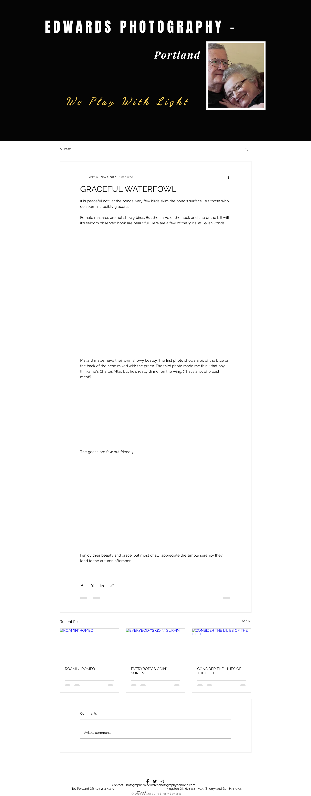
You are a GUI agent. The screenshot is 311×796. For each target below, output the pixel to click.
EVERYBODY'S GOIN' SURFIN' (149, 671)
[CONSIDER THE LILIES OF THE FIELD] (221, 645)
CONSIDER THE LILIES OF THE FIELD (219, 671)
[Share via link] (112, 585)
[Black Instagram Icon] (162, 781)
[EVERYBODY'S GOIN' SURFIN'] (155, 645)
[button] (246, 149)
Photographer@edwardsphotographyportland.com (159, 785)
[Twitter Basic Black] (155, 781)
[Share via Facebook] (82, 585)
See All (246, 621)
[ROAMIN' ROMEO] (89, 645)
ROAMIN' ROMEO (80, 669)
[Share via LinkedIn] (102, 585)
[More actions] (228, 177)
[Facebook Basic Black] (147, 781)
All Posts (65, 148)
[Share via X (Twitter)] (92, 585)
